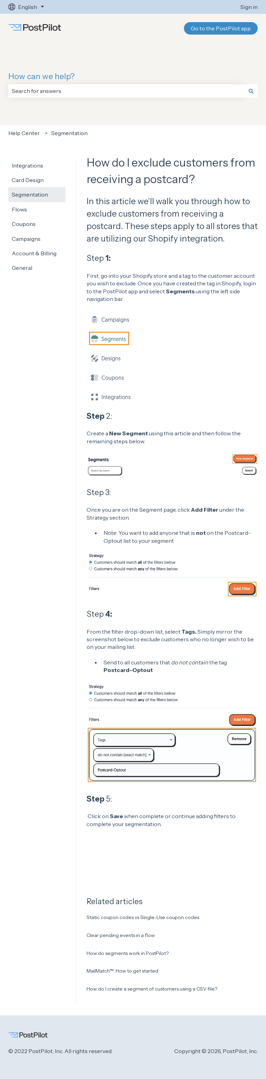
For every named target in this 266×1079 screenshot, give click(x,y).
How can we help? (41, 76)
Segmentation (69, 133)
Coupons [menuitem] (24, 223)
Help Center (24, 133)
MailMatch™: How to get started (122, 971)
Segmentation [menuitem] (30, 194)
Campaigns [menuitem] (26, 238)
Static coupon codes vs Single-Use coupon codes (143, 917)
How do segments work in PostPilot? (128, 953)
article (183, 433)
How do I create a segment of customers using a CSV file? (152, 989)
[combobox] (126, 90)
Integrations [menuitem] (27, 165)
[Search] (251, 90)
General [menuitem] (22, 267)
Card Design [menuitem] (28, 180)
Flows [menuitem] (19, 209)
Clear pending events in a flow (121, 935)
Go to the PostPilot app (221, 28)
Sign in (249, 6)
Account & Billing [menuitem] (34, 253)
